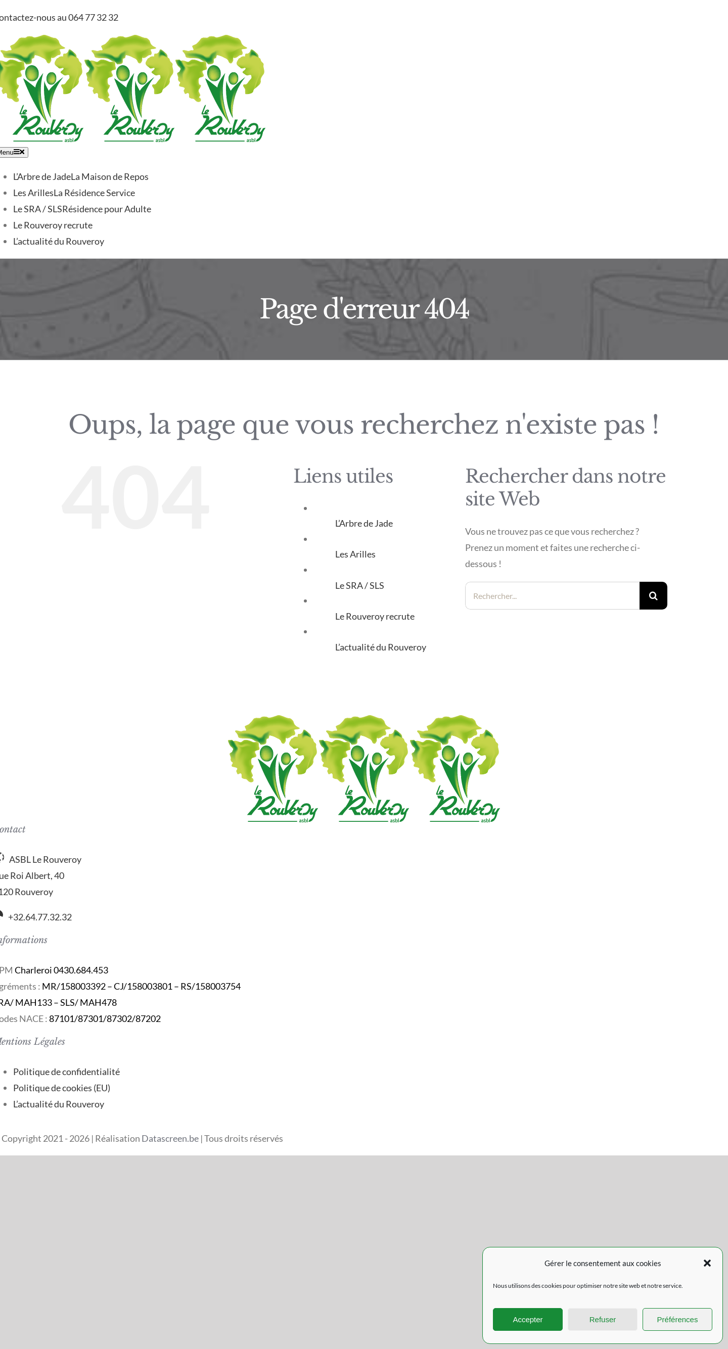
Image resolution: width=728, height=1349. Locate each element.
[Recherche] (653, 596)
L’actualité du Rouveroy (380, 647)
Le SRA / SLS (359, 585)
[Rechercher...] (552, 596)
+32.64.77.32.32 (40, 916)
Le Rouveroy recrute (375, 616)
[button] (707, 1263)
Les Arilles (355, 554)
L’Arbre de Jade (364, 523)
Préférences (677, 1319)
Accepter (527, 1319)
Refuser (602, 1319)
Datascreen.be (170, 1138)
